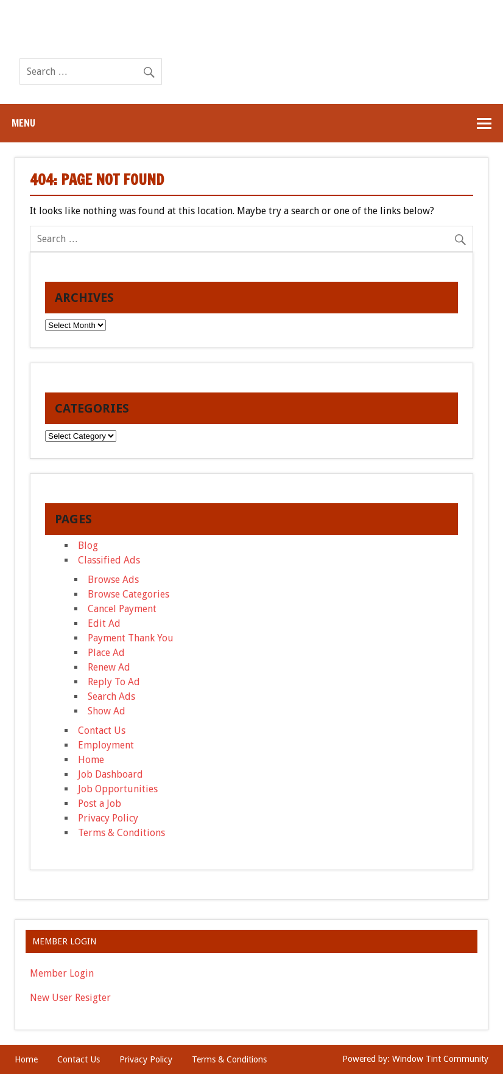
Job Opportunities (118, 789)
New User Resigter (70, 997)
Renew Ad (109, 667)
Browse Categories (128, 594)
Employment (106, 745)
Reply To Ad (114, 682)
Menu (23, 123)
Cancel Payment (122, 609)
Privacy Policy (108, 818)
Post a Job (99, 803)
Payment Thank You (131, 638)
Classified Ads (109, 560)
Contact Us (101, 730)
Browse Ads (113, 579)
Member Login (62, 973)
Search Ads (111, 696)
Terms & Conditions (121, 833)
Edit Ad (104, 623)
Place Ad (106, 652)
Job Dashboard (110, 774)
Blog (88, 545)
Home (91, 759)
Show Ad (106, 711)
